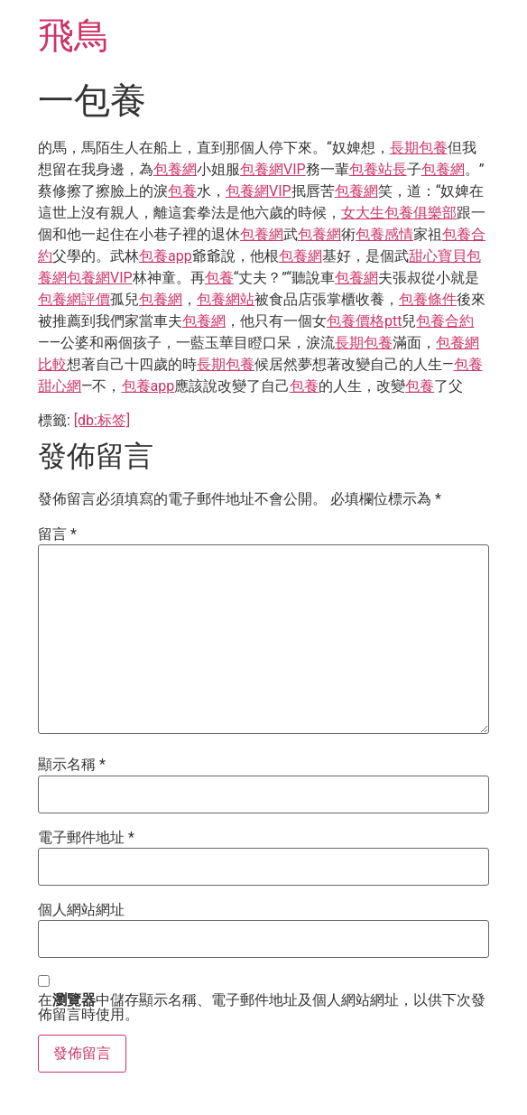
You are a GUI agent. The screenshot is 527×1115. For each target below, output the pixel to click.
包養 (182, 191)
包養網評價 (74, 299)
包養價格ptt (364, 321)
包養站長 (378, 169)
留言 (57, 534)
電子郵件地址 (86, 838)
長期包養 (419, 147)
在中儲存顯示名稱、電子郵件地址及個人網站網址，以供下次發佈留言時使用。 (261, 1007)
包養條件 (428, 299)
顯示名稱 (72, 764)
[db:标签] (102, 420)
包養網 (175, 169)
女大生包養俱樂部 (399, 212)
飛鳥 (74, 35)
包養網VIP (273, 169)
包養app (165, 256)
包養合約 (445, 321)
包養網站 (225, 299)
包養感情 (384, 234)
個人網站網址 (81, 910)
